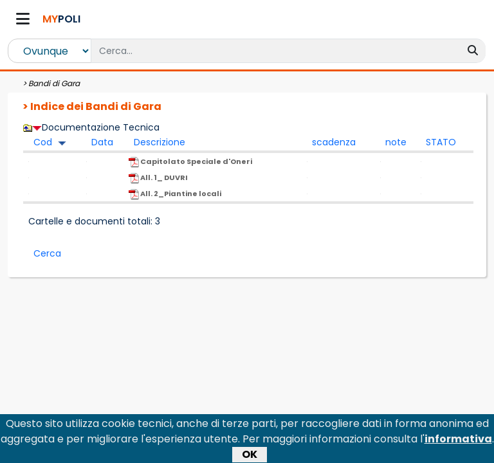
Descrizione (159, 142)
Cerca (47, 253)
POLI (61, 19)
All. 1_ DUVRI (158, 177)
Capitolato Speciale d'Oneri (190, 161)
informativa (458, 441)
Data (102, 142)
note (396, 142)
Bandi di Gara (54, 83)
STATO (441, 142)
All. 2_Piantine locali (175, 193)
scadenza (334, 142)
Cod (42, 142)
